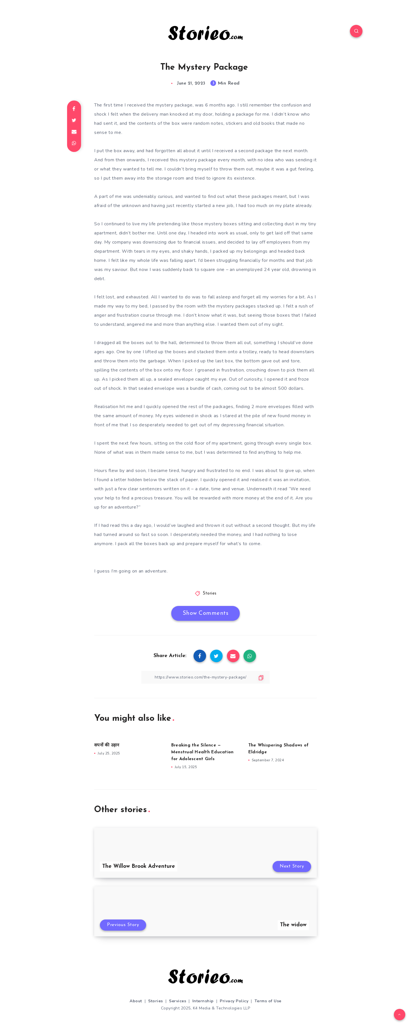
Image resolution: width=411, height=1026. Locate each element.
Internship (203, 1001)
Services (177, 1001)
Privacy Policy (234, 1001)
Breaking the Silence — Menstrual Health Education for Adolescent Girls (202, 752)
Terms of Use (268, 1001)
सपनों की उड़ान (106, 745)
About (136, 1001)
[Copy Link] (205, 677)
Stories (210, 593)
